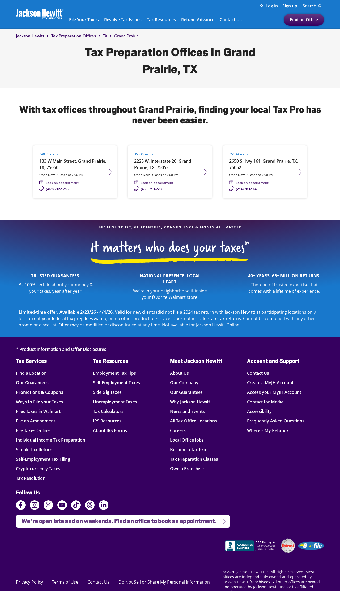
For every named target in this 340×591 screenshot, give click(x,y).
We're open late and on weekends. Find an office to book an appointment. (121, 519)
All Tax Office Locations (193, 421)
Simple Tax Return (34, 449)
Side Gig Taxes (107, 392)
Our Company (184, 382)
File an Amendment (35, 421)
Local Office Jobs (187, 440)
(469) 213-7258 (152, 189)
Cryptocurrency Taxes (38, 468)
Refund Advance (197, 20)
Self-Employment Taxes (116, 382)
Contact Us (231, 20)
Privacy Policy (29, 582)
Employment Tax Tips (114, 373)
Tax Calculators (108, 411)
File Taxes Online (33, 430)
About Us (179, 373)
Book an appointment (62, 182)
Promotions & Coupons (39, 392)
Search (312, 6)
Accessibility (259, 411)
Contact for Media (265, 402)
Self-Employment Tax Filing (43, 459)
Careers (178, 430)
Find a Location (31, 373)
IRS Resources (107, 421)
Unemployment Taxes (115, 402)
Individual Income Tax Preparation (50, 440)
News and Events (187, 411)
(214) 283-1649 (247, 189)
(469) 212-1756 (57, 189)
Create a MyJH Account (270, 382)
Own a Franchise (187, 468)
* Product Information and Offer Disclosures (61, 349)
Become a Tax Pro (188, 449)
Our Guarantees (32, 382)
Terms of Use (65, 582)
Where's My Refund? (267, 430)
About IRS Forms (110, 430)
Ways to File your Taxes (39, 402)
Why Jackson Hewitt (190, 402)
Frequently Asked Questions (275, 421)
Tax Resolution (31, 478)
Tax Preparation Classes (194, 459)
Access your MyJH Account (274, 392)
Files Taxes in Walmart (38, 411)
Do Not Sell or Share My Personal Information (164, 582)
